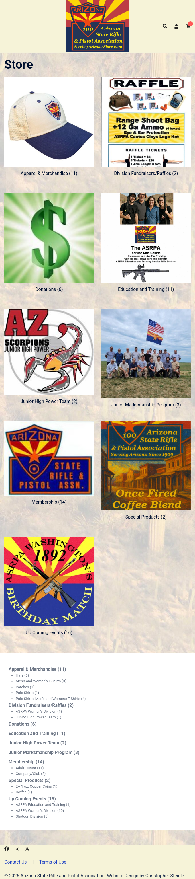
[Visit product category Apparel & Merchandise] (49, 126)
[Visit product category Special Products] (146, 470)
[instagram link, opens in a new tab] (17, 848)
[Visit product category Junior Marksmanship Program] (146, 358)
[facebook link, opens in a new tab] (6, 848)
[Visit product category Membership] (49, 463)
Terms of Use (52, 862)
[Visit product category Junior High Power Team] (49, 356)
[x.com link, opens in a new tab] (27, 848)
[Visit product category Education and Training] (146, 242)
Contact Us (15, 862)
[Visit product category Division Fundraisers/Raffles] (146, 126)
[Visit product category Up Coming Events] (49, 586)
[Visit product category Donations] (49, 242)
